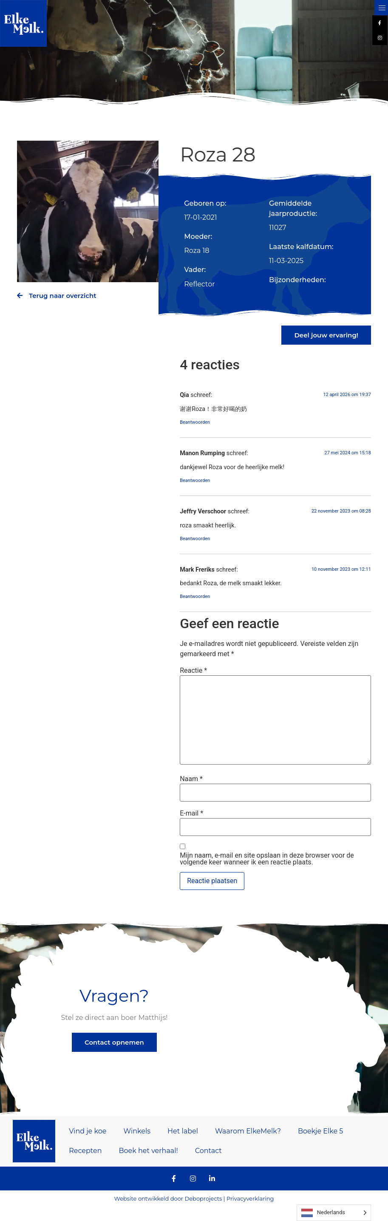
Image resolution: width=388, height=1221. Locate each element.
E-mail (191, 813)
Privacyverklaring (250, 1198)
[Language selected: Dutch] (334, 1212)
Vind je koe (87, 1131)
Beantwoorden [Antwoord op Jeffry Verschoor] (195, 538)
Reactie (193, 670)
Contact (208, 1151)
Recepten (85, 1151)
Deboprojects (203, 1198)
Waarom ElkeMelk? (248, 1131)
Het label (182, 1131)
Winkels (136, 1131)
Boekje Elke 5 (320, 1131)
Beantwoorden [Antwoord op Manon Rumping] (195, 480)
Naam (191, 779)
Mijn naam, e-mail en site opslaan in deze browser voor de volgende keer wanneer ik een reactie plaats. (267, 859)
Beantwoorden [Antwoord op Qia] (195, 422)
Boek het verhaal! (148, 1151)
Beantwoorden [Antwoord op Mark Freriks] (195, 596)
